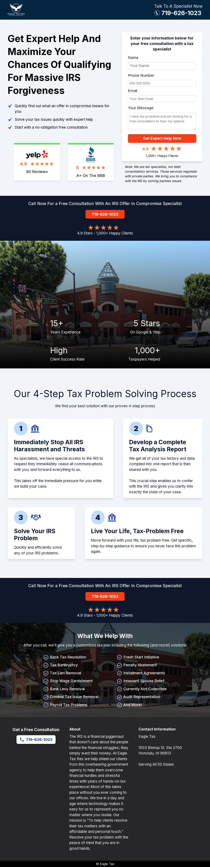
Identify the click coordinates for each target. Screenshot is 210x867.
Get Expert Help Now (162, 138)
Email (132, 91)
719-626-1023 (181, 12)
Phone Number (141, 75)
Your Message (140, 108)
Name (133, 57)
